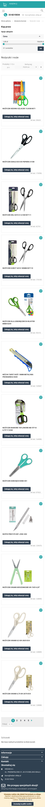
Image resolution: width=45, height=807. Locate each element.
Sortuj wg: (28, 64)
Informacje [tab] (6, 752)
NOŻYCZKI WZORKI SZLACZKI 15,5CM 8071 (19, 108)
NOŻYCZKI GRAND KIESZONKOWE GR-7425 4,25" (21, 587)
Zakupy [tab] (4, 757)
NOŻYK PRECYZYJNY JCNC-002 (15, 534)
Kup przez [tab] (6, 26)
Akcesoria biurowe (20, 21)
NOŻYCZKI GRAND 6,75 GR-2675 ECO (17, 694)
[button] (40, 78)
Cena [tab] (5, 36)
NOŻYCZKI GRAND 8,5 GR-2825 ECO (16, 640)
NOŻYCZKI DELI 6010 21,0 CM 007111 (17, 215)
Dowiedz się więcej (25, 800)
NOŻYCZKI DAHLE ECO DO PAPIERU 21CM (18, 162)
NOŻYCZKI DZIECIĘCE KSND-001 (15, 481)
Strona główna (6, 21)
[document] (22, 799)
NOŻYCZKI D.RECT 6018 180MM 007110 (18, 268)
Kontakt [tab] (5, 761)
